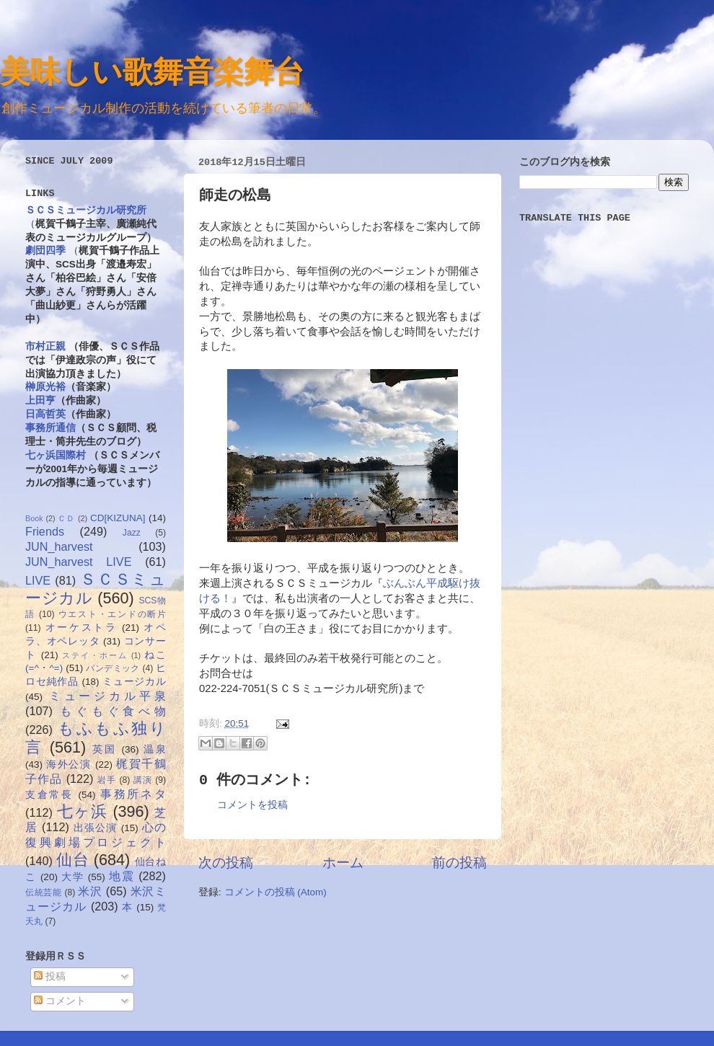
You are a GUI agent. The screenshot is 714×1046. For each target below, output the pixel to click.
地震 (121, 875)
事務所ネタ (133, 793)
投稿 (50, 976)
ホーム (342, 862)
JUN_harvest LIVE (78, 561)
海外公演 (68, 764)
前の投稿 (459, 862)
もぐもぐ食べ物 (113, 710)
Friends (44, 531)
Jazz (132, 533)
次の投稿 (225, 862)
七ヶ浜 (82, 811)
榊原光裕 (45, 386)
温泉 (155, 749)
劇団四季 (45, 250)
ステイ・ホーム (95, 655)
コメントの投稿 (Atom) (275, 892)
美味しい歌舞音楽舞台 (152, 71)
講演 (142, 780)
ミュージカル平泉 (107, 695)
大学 (72, 877)
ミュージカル (134, 681)
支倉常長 (49, 794)
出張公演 (96, 828)
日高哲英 (45, 414)
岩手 (106, 780)
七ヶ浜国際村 (55, 455)
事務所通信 (50, 427)
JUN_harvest (59, 546)
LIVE (37, 580)
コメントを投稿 (252, 804)
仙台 (72, 860)
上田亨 (40, 400)
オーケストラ (81, 627)
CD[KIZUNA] (118, 518)
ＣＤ (66, 518)
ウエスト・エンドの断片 (112, 614)
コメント (60, 1001)
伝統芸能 (43, 892)
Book (34, 518)
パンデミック (112, 668)
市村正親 (45, 346)
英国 (104, 749)
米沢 (90, 891)
